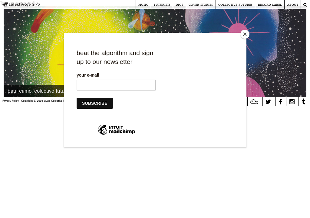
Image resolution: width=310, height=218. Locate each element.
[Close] (244, 34)
